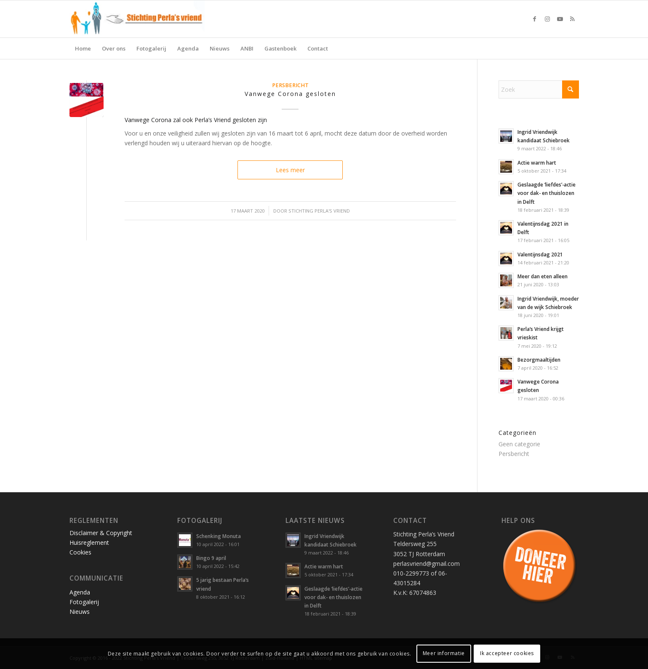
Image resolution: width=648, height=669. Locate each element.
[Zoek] (539, 89)
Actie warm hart (536, 162)
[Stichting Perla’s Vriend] (137, 18)
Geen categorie (519, 444)
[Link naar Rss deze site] (572, 19)
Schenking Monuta (218, 536)
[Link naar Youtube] (560, 19)
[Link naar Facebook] (534, 19)
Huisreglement (89, 542)
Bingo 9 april (211, 557)
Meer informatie (444, 653)
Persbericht (290, 85)
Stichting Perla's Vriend (319, 211)
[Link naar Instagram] (547, 19)
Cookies (80, 552)
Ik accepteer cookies (507, 653)
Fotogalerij (84, 602)
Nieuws (79, 612)
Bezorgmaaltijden (538, 359)
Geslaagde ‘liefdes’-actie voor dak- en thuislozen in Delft (546, 193)
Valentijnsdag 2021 (540, 254)
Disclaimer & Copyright (100, 533)
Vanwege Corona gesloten (290, 94)
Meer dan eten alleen (542, 276)
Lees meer (290, 170)
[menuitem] (82, 48)
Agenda (79, 592)
